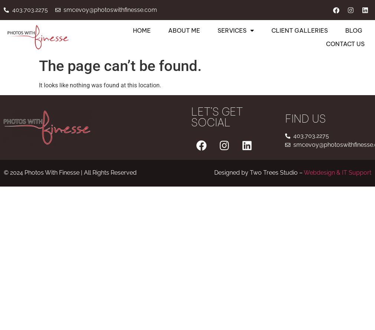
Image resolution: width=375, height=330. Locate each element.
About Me (184, 30)
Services (236, 30)
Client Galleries (299, 30)
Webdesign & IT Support (337, 172)
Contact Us (345, 44)
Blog (353, 30)
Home (142, 30)
